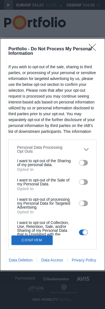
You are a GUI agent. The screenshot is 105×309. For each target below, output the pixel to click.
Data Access (52, 260)
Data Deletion (21, 260)
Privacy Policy (84, 260)
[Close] (94, 49)
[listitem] (52, 149)
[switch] (83, 163)
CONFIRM (32, 240)
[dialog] (52, 154)
